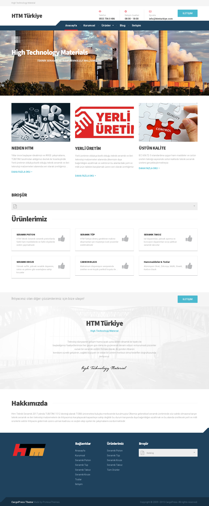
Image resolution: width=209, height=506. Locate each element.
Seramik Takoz (83, 468)
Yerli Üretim (88, 148)
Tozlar (78, 478)
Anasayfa (71, 25)
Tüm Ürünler (113, 468)
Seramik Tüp (81, 464)
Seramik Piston (83, 459)
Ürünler (106, 25)
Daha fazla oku (20, 172)
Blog (122, 25)
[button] (14, 40)
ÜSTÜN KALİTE (152, 148)
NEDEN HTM (22, 148)
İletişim (136, 25)
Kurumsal (89, 25)
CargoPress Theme (22, 501)
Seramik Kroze (82, 473)
